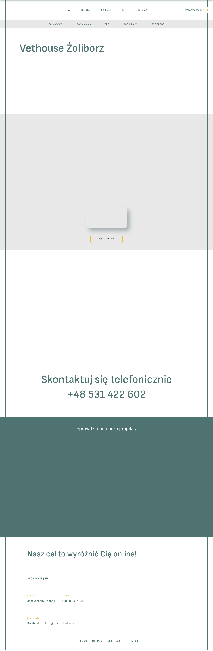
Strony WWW (55, 24)
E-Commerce (84, 24)
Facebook (34, 625)
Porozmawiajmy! (195, 10)
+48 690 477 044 (77, 602)
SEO (107, 24)
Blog (125, 10)
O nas (68, 10)
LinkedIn (71, 625)
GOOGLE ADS (130, 24)
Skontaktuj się (39, 579)
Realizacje (106, 10)
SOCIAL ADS (158, 24)
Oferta (85, 10)
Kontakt (143, 10)
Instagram (53, 625)
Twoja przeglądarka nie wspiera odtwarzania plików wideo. (106, 217)
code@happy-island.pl (43, 602)
